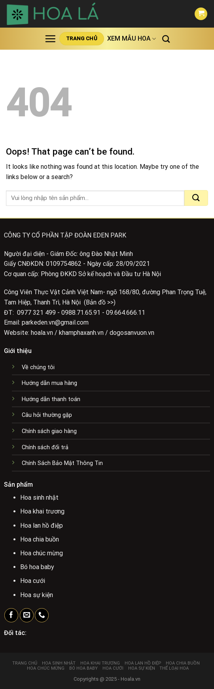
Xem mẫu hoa (131, 39)
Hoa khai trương (100, 663)
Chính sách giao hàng (49, 431)
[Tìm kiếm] (166, 38)
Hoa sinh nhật (59, 663)
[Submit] (196, 198)
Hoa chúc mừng (45, 668)
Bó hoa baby (83, 668)
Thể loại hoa (174, 668)
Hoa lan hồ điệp (143, 663)
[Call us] (42, 615)
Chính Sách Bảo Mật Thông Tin (62, 463)
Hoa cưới (112, 668)
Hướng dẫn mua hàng (49, 383)
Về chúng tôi (38, 367)
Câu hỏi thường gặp (47, 415)
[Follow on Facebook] (11, 615)
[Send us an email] (27, 615)
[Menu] (50, 39)
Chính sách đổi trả (45, 447)
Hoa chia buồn (183, 663)
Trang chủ (24, 663)
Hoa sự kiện (141, 668)
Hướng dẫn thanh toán (51, 399)
